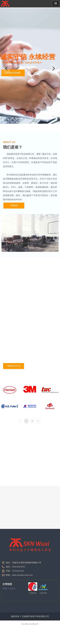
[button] (56, 3)
